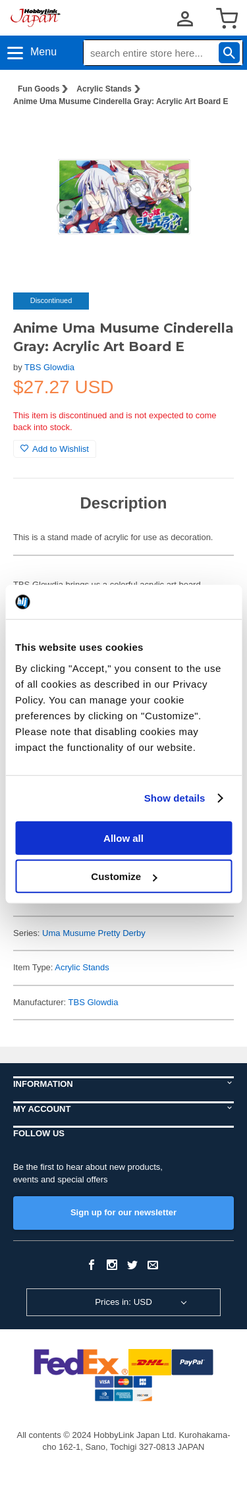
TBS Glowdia (49, 367)
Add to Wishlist (54, 449)
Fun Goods (38, 89)
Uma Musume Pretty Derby (94, 933)
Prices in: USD (123, 1302)
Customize (124, 876)
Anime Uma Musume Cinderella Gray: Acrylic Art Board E (121, 101)
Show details (175, 798)
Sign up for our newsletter (123, 1212)
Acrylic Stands (103, 89)
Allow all (123, 837)
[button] (210, 138)
